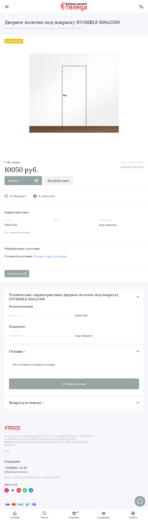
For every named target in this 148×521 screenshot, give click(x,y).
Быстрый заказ (58, 180)
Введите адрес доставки (50, 256)
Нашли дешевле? (132, 167)
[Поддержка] (141, 6)
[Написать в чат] (140, 501)
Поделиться (16, 273)
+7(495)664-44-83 (15, 467)
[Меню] (6, 6)
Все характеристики (17, 232)
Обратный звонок (16, 471)
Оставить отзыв (74, 384)
